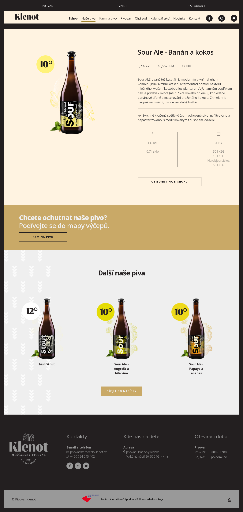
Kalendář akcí (160, 18)
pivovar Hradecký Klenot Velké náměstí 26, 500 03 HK (147, 454)
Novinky (179, 18)
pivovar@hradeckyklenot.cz (88, 452)
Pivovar (46, 6)
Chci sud (141, 18)
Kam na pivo (108, 18)
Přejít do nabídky (122, 391)
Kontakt (194, 18)
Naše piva (88, 18)
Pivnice (121, 6)
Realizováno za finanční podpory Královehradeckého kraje (132, 499)
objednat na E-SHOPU (169, 181)
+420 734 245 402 (82, 456)
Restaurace (196, 6)
